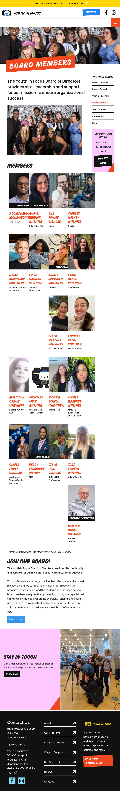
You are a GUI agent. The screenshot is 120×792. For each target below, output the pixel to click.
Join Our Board (99, 109)
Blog (94, 123)
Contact (49, 781)
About (47, 723)
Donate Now (103, 160)
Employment (98, 116)
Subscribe (12, 674)
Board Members (100, 102)
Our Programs (52, 732)
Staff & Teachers (100, 95)
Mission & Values (100, 82)
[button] (115, 22)
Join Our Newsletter (93, 761)
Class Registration (54, 742)
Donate (91, 12)
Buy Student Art (53, 762)
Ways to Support (53, 752)
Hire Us (48, 771)
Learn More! (16, 619)
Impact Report (99, 89)
